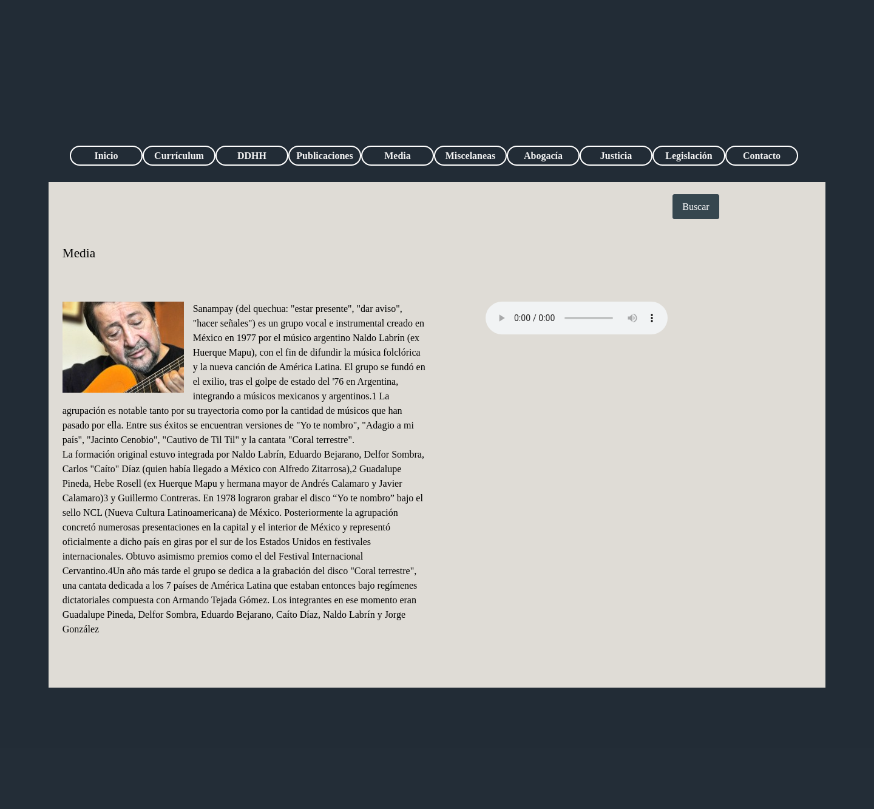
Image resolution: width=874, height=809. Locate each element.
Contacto (762, 156)
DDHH (251, 156)
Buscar (695, 206)
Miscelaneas (470, 156)
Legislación (688, 156)
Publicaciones (324, 156)
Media (397, 156)
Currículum (179, 156)
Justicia (616, 156)
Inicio (106, 156)
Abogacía (543, 156)
